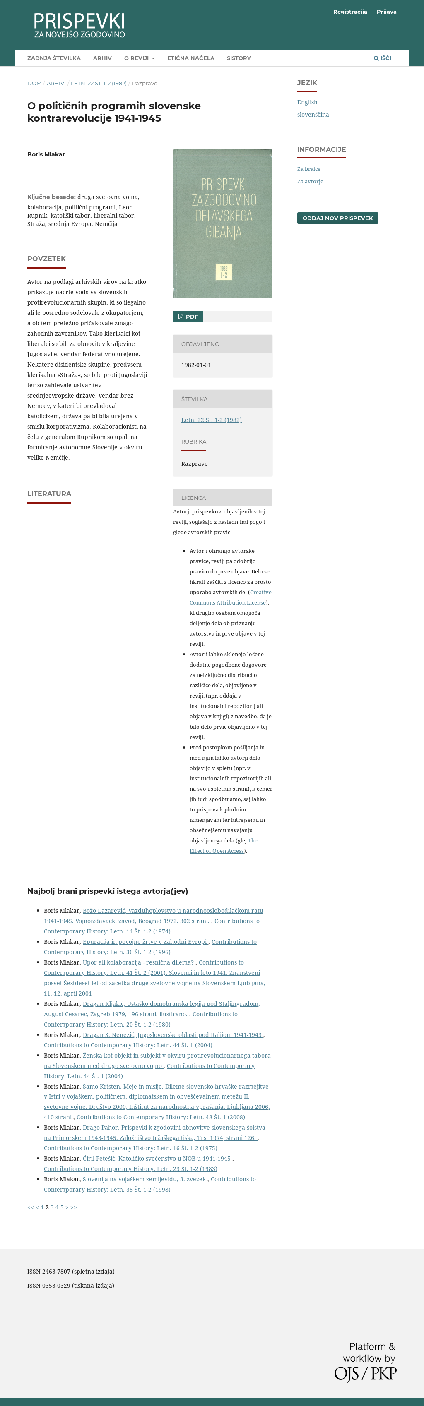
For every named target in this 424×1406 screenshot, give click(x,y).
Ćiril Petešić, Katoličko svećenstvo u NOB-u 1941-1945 (157, 1158)
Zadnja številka (54, 58)
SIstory (239, 58)
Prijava (387, 11)
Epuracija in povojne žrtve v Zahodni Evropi (145, 941)
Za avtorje (310, 181)
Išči (382, 58)
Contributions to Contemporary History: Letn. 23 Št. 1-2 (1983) (130, 1169)
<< (30, 1207)
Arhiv (102, 58)
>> (73, 1207)
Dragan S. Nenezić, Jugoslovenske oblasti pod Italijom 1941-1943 (173, 1035)
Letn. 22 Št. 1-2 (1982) (99, 83)
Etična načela (190, 58)
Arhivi (56, 83)
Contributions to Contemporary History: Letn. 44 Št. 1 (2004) (128, 1045)
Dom (34, 83)
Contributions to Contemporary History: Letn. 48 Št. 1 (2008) (161, 1117)
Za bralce (308, 169)
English (307, 102)
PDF (191, 316)
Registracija (350, 11)
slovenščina (313, 114)
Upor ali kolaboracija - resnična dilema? (139, 962)
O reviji (137, 58)
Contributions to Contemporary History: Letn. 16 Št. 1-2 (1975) (130, 1148)
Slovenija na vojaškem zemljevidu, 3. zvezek (145, 1179)
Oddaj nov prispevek (338, 218)
